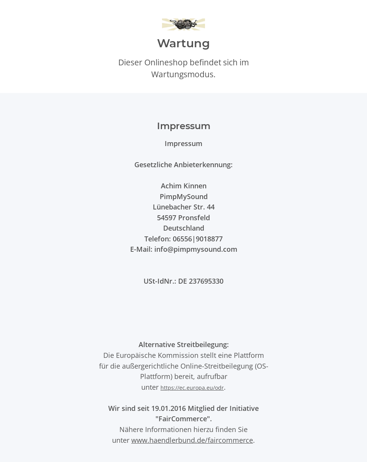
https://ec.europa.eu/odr (192, 387)
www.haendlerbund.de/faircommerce (192, 440)
